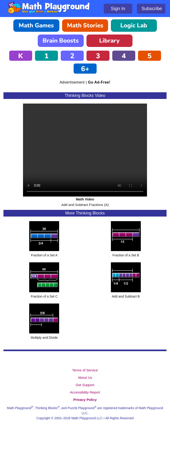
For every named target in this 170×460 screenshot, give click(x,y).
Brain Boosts (61, 41)
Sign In (118, 8)
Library (109, 41)
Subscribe (151, 8)
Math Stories (85, 25)
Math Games (36, 25)
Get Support (85, 385)
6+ (85, 69)
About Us (85, 377)
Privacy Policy (85, 400)
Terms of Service (85, 370)
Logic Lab (133, 25)
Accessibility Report (85, 392)
